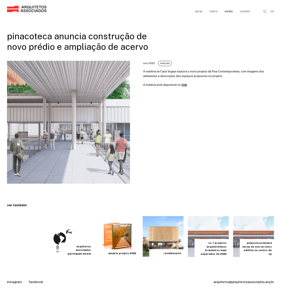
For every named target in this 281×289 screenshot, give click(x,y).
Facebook (36, 282)
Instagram (14, 282)
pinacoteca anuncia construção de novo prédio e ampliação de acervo (77, 41)
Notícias (165, 63)
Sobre (214, 11)
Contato (245, 11)
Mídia (229, 11)
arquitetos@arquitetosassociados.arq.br (244, 282)
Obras (199, 11)
